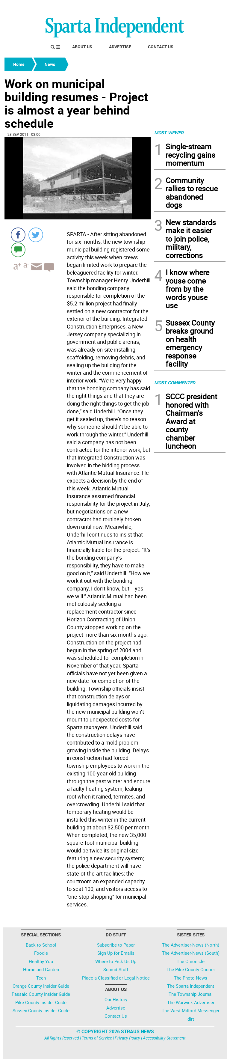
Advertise (120, 46)
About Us (82, 46)
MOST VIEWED (169, 132)
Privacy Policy (127, 1038)
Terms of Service (97, 1038)
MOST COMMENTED (174, 382)
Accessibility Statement (164, 1038)
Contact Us (160, 46)
